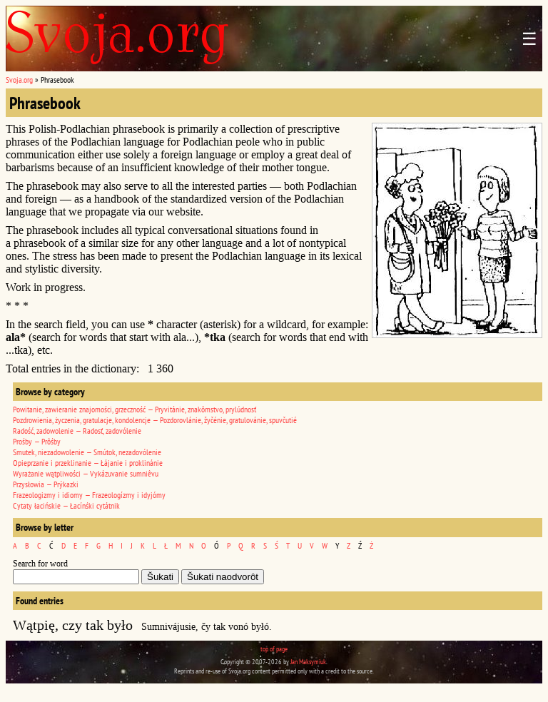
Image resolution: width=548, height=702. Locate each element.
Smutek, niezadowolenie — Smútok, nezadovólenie (87, 452)
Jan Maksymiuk (308, 661)
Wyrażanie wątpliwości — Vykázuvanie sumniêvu (85, 473)
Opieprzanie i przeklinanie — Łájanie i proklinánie (88, 462)
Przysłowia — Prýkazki (45, 484)
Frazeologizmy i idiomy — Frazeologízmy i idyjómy (89, 494)
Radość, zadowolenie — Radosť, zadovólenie (77, 430)
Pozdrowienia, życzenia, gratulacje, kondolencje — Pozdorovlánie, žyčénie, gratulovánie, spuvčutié (155, 419)
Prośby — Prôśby (37, 441)
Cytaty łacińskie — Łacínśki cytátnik (66, 505)
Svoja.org (19, 79)
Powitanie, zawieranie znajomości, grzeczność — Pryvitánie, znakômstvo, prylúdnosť (134, 409)
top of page (274, 648)
